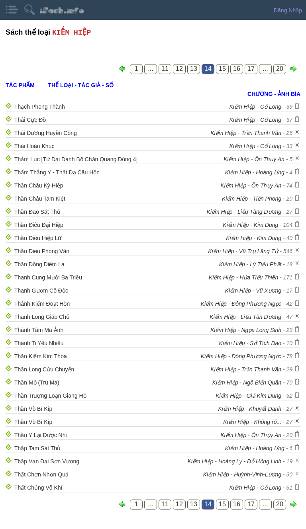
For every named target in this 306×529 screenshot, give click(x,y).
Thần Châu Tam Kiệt (39, 198)
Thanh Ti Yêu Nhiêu (39, 343)
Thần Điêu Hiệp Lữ (37, 238)
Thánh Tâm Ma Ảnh (38, 330)
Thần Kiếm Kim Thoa (40, 356)
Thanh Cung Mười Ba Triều (48, 277)
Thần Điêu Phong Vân (41, 251)
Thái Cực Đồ (30, 120)
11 (165, 68)
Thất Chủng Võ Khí (38, 487)
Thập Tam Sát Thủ (37, 448)
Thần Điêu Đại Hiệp (38, 225)
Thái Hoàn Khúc (34, 146)
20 (279, 68)
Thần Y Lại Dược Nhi (40, 435)
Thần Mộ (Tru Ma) (36, 382)
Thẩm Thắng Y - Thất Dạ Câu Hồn (57, 172)
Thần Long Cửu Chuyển (44, 369)
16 (236, 68)
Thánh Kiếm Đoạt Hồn (42, 304)
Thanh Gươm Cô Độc (41, 290)
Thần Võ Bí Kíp (33, 409)
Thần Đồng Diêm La (39, 264)
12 (179, 68)
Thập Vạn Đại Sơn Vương (46, 461)
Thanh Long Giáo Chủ (42, 317)
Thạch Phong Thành (39, 106)
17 (251, 68)
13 (193, 68)
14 (208, 68)
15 (222, 68)
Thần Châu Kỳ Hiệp (38, 185)
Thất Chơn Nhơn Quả (41, 474)
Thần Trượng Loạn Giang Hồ (50, 395)
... (150, 68)
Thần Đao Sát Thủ (37, 212)
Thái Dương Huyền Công (45, 133)
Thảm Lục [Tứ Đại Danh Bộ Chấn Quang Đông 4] (75, 159)
